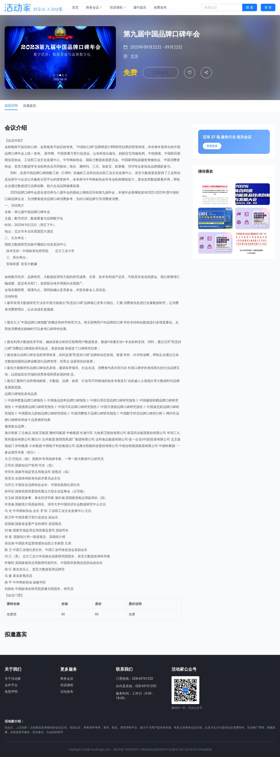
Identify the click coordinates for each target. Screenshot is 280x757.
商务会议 (94, 7)
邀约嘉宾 (139, 7)
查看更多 (212, 146)
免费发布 (160, 7)
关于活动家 (13, 678)
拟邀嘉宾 (29, 105)
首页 (75, 7)
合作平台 (11, 685)
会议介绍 (11, 105)
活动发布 (66, 691)
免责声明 (11, 691)
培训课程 (118, 7)
